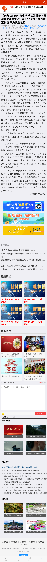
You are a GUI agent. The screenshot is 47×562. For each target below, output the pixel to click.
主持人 (43, 7)
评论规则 (11, 382)
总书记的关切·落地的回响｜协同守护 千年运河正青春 (22, 490)
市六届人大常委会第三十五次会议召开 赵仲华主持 (21, 470)
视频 (25, 7)
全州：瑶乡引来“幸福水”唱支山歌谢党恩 (19, 266)
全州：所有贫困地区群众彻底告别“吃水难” (20, 253)
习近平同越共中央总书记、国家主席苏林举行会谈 (19, 467)
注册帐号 (13, 417)
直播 (29, 7)
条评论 (44, 383)
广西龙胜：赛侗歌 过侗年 (13, 532)
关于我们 (5, 542)
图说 (38, 7)
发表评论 (40, 413)
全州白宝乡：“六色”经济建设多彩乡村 (18, 269)
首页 (12, 7)
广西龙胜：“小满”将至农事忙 (35, 515)
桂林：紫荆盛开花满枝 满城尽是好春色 (17, 476)
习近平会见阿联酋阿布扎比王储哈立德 (17, 482)
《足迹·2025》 (13, 436)
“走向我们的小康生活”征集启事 (15, 250)
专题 (33, 7)
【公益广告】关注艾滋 (10, 376)
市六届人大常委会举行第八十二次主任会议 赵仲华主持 (23, 487)
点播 (20, 7)
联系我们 (41, 542)
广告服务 (14, 542)
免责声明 (23, 542)
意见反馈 (23, 545)
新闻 (16, 7)
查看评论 (31, 28)
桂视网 (26, 26)
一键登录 (5, 417)
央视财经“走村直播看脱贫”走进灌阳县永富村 (21, 260)
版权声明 (32, 542)
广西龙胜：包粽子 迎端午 (13, 515)
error (25, 28)
